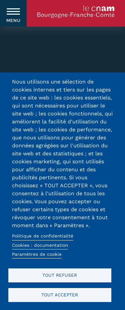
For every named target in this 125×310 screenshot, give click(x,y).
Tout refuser (59, 275)
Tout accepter (59, 294)
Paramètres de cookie (37, 254)
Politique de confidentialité (42, 235)
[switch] (13, 13)
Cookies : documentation (40, 245)
